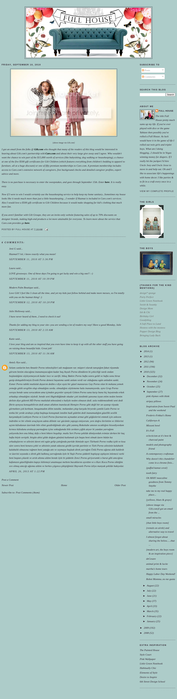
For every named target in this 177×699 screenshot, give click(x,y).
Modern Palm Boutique (21, 287)
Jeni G (12, 248)
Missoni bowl (153, 425)
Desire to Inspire (148, 677)
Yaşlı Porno (76, 453)
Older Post (120, 485)
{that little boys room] (157, 522)
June (149, 595)
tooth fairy (151, 473)
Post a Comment (10, 479)
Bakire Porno (75, 375)
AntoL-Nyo (14, 362)
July (149, 590)
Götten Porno (79, 392)
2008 (147, 632)
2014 (147, 351)
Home (64, 485)
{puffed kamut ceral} (156, 467)
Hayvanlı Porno (82, 466)
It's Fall (150, 430)
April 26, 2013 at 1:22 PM (27, 471)
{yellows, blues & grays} (159, 499)
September (152, 391)
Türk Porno (98, 445)
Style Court (145, 654)
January (151, 621)
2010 (147, 371)
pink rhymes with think (157, 396)
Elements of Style (148, 672)
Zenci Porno (80, 457)
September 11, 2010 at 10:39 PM (31, 278)
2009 (147, 627)
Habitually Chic (148, 668)
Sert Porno (74, 433)
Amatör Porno (37, 367)
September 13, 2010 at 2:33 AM (31, 329)
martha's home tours (156, 568)
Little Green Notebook (151, 663)
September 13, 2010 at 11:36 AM (31, 353)
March (150, 611)
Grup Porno (112, 388)
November (152, 381)
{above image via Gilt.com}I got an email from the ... (159, 508)
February (152, 616)
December (152, 376)
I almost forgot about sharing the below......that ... (160, 540)
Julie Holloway (17, 311)
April (150, 606)
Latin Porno (110, 408)
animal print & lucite (157, 563)
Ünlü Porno (97, 449)
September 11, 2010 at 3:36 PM (31, 259)
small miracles (153, 517)
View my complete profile (157, 191)
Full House (166, 111)
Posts (146, 70)
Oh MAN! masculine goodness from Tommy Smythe (159, 481)
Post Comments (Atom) (28, 492)
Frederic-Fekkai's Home (158, 415)
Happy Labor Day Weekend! (160, 574)
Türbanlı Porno (98, 441)
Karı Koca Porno (105, 462)
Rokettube (84, 425)
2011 (146, 366)
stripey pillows (153, 401)
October (151, 386)
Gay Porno (94, 384)
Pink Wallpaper (148, 659)
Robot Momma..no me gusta (160, 579)
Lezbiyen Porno (30, 416)
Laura (12, 268)
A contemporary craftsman (160, 453)
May (149, 600)
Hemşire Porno (78, 404)
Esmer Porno (16, 384)
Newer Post (8, 485)
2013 (147, 356)
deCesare (151, 558)
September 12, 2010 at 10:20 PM (32, 302)
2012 (147, 361)
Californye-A (153, 420)
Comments (148, 76)
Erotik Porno (39, 380)
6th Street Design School (152, 681)
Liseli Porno (48, 416)
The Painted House (149, 650)
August (151, 585)
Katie (12, 338)
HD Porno (35, 400)
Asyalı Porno (70, 371)
